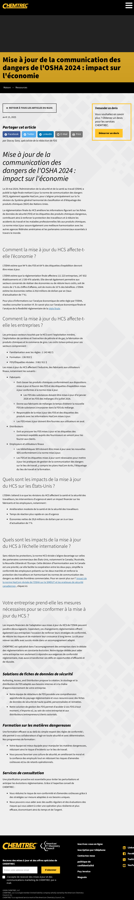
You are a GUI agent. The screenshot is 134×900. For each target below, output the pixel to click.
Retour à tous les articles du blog (31, 108)
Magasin (82, 877)
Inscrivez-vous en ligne (90, 844)
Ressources (21, 87)
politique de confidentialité (85, 863)
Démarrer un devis (109, 133)
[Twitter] (29, 134)
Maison (7, 87)
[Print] (77, 134)
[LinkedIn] (46, 134)
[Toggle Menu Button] (129, 5)
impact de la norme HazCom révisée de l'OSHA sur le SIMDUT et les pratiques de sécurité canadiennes (45, 582)
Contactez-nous (86, 856)
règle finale (54, 308)
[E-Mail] (62, 134)
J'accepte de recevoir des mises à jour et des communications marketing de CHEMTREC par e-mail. (32, 880)
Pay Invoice (83, 871)
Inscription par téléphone (91, 850)
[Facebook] (11, 134)
